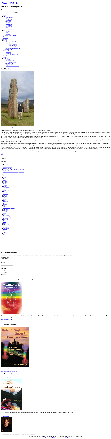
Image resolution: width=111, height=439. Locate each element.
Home (4, 15)
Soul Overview (9, 17)
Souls (4, 16)
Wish (4, 234)
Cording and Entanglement (12, 41)
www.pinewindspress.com (45, 437)
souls (4, 225)
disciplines (5, 192)
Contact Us (8, 59)
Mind (4, 213)
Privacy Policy (9, 63)
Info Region (9, 26)
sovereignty (6, 227)
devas (4, 191)
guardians (5, 203)
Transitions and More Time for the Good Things (14, 169)
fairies (4, 197)
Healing (5, 40)
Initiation (5, 209)
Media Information (10, 60)
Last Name (3, 265)
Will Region (9, 21)
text (6, 272)
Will (4, 233)
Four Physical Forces (11, 35)
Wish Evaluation (13, 45)
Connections (6, 36)
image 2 (2, 154)
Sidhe (4, 223)
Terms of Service (10, 64)
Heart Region (9, 22)
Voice (4, 232)
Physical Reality (7, 217)
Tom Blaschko (12, 62)
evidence (5, 196)
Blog (4, 57)
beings (4, 180)
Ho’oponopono (9, 49)
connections (6, 187)
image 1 (2, 153)
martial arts (5, 211)
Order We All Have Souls (6, 319)
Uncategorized (6, 231)
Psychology (9, 53)
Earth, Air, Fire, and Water (9, 170)
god (4, 200)
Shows (4, 222)
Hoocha (8, 34)
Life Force (5, 30)
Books (4, 183)
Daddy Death (6, 190)
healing (5, 204)
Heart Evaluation (13, 46)
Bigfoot (5, 181)
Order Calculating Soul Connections (9, 371)
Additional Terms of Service (12, 66)
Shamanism (6, 220)
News (4, 214)
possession (5, 218)
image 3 (2, 156)
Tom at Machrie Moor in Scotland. (8, 127)
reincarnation (6, 219)
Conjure (5, 186)
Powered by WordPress (67, 437)
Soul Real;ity (6, 224)
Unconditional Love (13, 54)
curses (4, 189)
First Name (3, 262)
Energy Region (9, 19)
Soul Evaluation (10, 43)
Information (9, 32)
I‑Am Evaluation (13, 44)
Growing (5, 39)
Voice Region (9, 24)
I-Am (7, 27)
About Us (5, 58)
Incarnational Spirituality (9, 208)
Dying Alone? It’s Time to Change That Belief (13, 172)
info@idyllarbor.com (56, 437)
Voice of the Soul (10, 29)
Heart (4, 205)
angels (4, 177)
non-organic (6, 215)
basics (4, 178)
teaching (5, 229)
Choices (5, 185)
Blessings (5, 182)
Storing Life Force (7, 168)
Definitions (8, 52)
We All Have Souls (9, 2)
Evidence (5, 38)
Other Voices (6, 55)
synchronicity (6, 228)
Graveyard (5, 201)
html (6, 270)
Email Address (4, 258)
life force (5, 210)
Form (4, 199)
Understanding (6, 50)
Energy (7, 31)
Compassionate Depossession (13, 48)
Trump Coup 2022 (7, 167)
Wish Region (9, 20)
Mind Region (9, 25)
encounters (5, 194)
